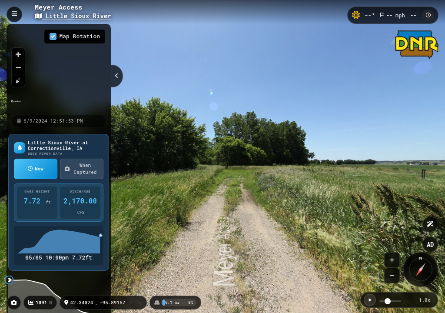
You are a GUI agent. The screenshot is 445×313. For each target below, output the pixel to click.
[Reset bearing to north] (18, 80)
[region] (58, 69)
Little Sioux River (73, 16)
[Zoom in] (18, 54)
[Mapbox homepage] (16, 105)
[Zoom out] (18, 67)
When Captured (80, 169)
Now (35, 168)
